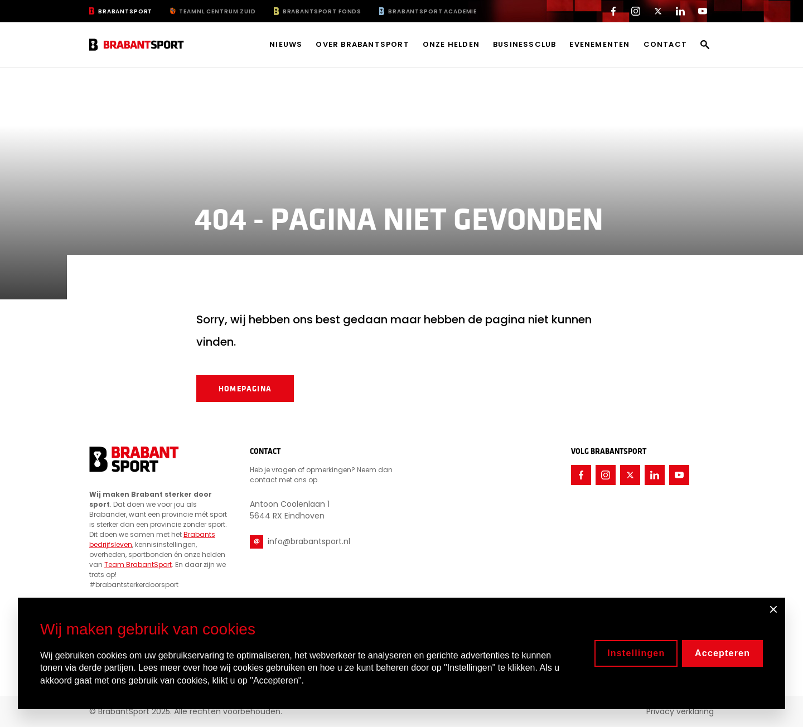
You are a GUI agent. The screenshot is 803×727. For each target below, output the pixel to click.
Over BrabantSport (362, 45)
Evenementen (599, 45)
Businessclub (524, 45)
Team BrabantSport (138, 564)
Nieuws (285, 45)
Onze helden (451, 45)
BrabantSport (125, 11)
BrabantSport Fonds (322, 11)
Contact (665, 45)
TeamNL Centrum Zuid (217, 11)
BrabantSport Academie (432, 11)
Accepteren (722, 653)
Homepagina (245, 388)
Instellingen (636, 653)
